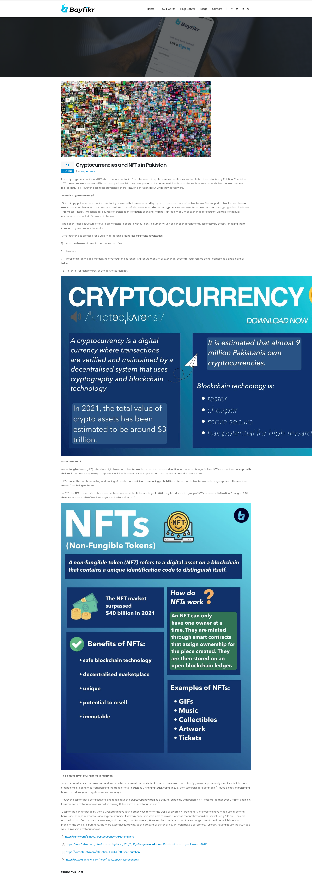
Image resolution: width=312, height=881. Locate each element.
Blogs (203, 9)
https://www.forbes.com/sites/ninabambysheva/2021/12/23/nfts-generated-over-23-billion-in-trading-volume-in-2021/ (136, 844)
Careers (217, 9)
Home (150, 9)
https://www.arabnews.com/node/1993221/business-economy (102, 859)
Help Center (187, 9)
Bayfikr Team (88, 171)
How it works (167, 9)
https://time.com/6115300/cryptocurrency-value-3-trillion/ (99, 836)
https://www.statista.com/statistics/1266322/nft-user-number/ (103, 852)
